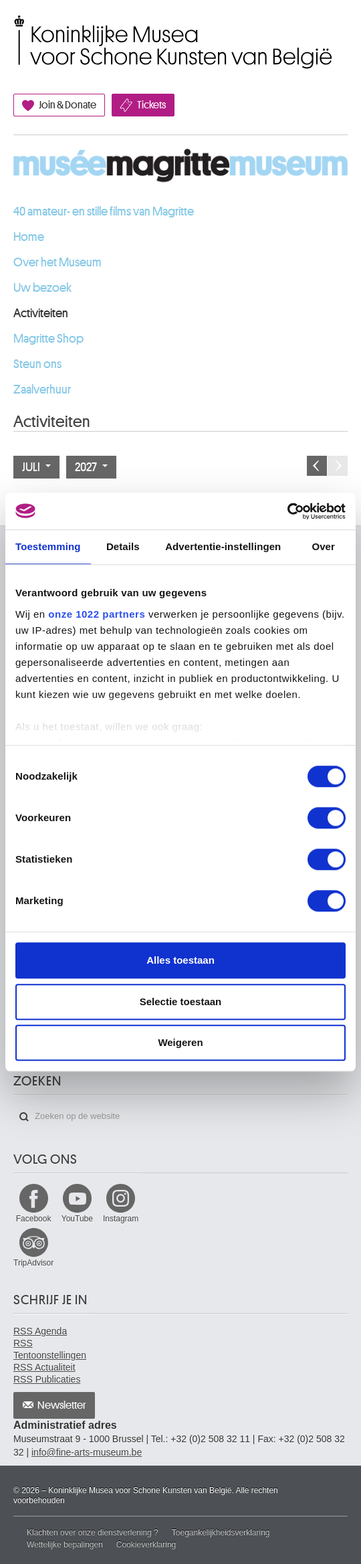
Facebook (33, 1218)
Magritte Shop (48, 339)
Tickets (151, 105)
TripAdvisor (33, 1263)
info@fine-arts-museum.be (86, 1452)
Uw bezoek (42, 288)
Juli (36, 467)
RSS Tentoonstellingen (49, 1349)
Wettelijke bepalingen (65, 1544)
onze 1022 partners (96, 614)
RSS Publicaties (46, 1379)
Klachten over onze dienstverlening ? (92, 1532)
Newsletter (61, 1405)
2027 (91, 467)
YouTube (77, 1218)
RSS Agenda (40, 1331)
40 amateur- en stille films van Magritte (103, 211)
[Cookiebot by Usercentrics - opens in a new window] (287, 511)
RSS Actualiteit (44, 1367)
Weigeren (180, 1042)
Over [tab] (323, 546)
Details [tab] (123, 546)
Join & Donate (67, 105)
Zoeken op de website (24, 1117)
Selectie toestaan (181, 1001)
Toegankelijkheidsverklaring (221, 1532)
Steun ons (37, 364)
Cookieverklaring (146, 1544)
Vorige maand (317, 466)
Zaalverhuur (42, 389)
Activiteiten (40, 313)
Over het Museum (57, 262)
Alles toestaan (180, 960)
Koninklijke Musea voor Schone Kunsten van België (16, 28)
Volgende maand (338, 466)
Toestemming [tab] (48, 546)
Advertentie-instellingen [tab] (223, 546)
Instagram (120, 1218)
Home (28, 237)
